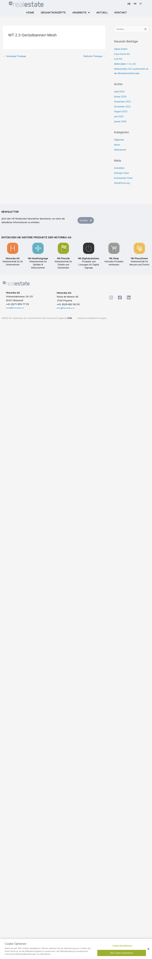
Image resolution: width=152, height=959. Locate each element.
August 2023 (120, 111)
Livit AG (118, 58)
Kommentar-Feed (123, 178)
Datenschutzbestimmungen (92, 318)
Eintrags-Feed (121, 173)
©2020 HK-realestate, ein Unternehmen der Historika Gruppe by (34, 318)
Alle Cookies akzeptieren (121, 953)
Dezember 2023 (122, 101)
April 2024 (119, 91)
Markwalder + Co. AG (125, 63)
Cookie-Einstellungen (122, 945)
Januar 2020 (120, 121)
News (117, 144)
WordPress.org (122, 183)
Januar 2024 (120, 96)
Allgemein (119, 139)
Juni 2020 (118, 116)
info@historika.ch (15, 307)
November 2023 (122, 106)
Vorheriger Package (14, 56)
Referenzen (120, 149)
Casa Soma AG (122, 54)
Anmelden (119, 168)
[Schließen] (148, 949)
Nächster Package (94, 56)
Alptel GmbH (120, 49)
